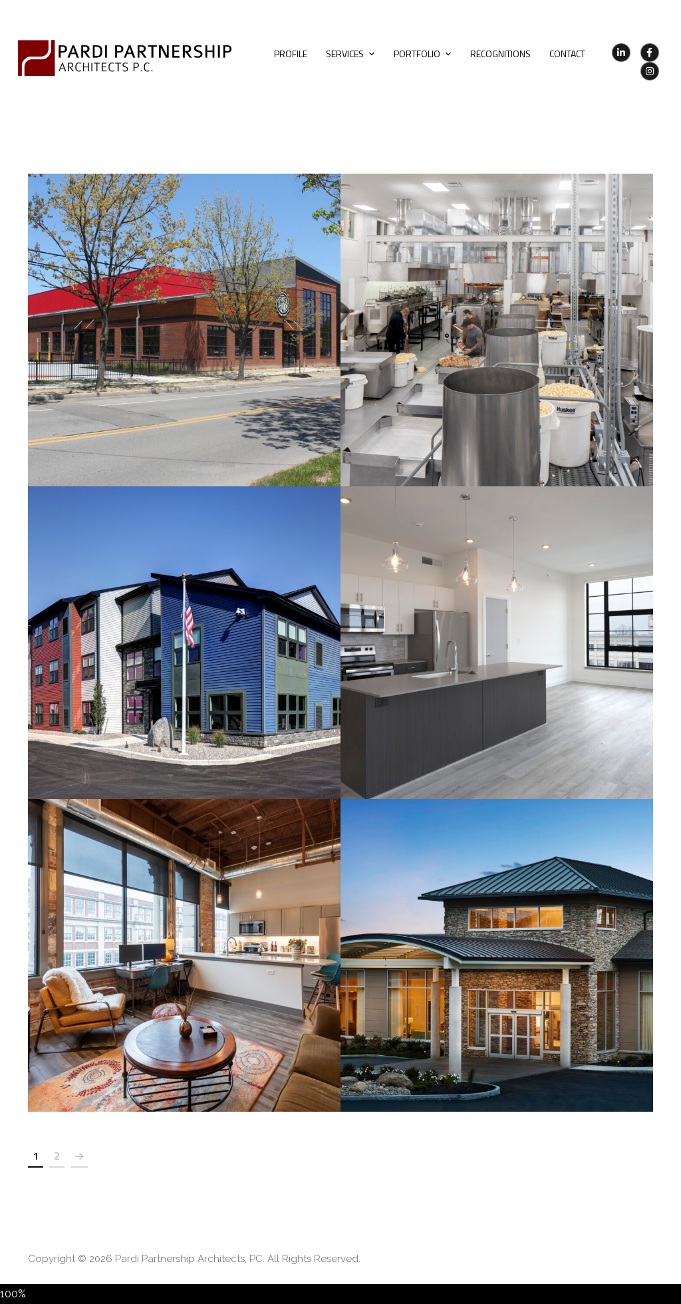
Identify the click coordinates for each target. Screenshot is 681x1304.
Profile (290, 54)
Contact (567, 54)
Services (345, 54)
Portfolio (417, 54)
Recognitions (500, 54)
